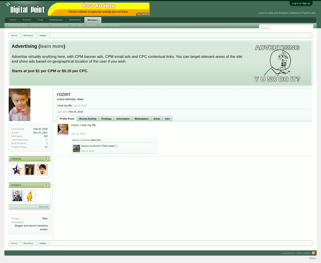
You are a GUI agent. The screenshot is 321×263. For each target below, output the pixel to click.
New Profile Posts (110, 25)
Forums (27, 19)
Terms (312, 258)
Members (93, 20)
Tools (40, 19)
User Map (77, 25)
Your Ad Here (143, 14)
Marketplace (142, 118)
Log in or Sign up (301, 3)
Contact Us (288, 253)
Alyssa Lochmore (81, 140)
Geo (167, 118)
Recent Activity (87, 118)
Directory (91, 25)
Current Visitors (39, 25)
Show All (43, 206)
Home (13, 19)
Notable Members (17, 25)
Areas (157, 118)
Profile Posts (67, 118)
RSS (313, 253)
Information (123, 118)
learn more (52, 46)
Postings (106, 118)
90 (46, 147)
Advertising (75, 19)
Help (298, 253)
